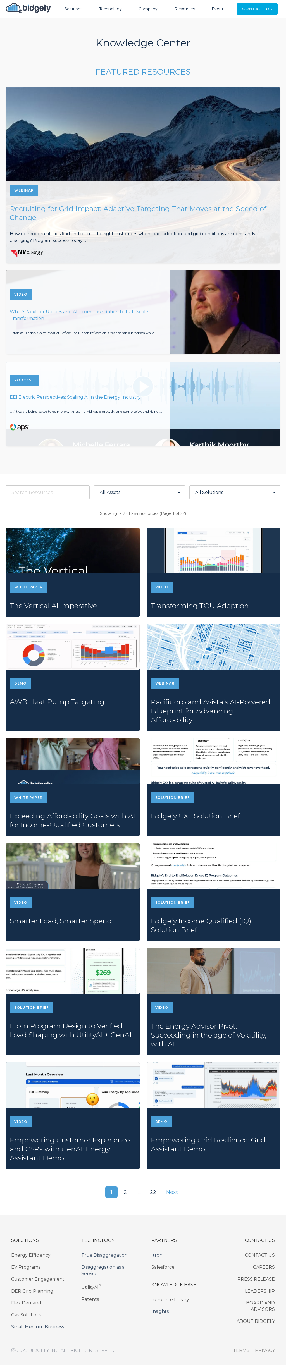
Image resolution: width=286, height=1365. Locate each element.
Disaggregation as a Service (103, 1270)
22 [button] (153, 1192)
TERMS (241, 1350)
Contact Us (257, 8)
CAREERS (264, 1267)
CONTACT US (260, 1255)
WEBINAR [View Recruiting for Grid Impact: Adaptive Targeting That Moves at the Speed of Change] (24, 190)
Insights (160, 1311)
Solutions (73, 8)
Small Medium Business (37, 1327)
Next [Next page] (172, 1192)
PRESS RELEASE (256, 1279)
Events (218, 8)
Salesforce (163, 1267)
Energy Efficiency (31, 1255)
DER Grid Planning (32, 1291)
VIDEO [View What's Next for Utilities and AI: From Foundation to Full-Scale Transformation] (20, 294)
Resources (184, 8)
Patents (90, 1299)
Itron (157, 1255)
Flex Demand (26, 1303)
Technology (110, 8)
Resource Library (170, 1299)
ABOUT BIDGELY (256, 1321)
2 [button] (125, 1192)
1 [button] (111, 1192)
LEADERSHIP (260, 1291)
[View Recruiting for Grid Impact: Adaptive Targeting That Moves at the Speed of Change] (143, 175)
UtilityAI (92, 1286)
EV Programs (25, 1267)
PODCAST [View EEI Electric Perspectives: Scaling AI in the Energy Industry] (24, 380)
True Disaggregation (104, 1255)
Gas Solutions (26, 1315)
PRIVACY (265, 1350)
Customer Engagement (38, 1279)
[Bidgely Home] (28, 9)
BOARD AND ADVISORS (260, 1306)
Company (148, 8)
